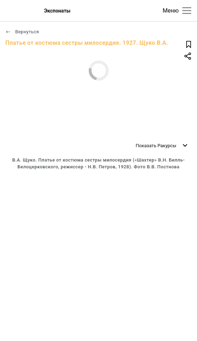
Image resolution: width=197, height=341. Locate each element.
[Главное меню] (187, 11)
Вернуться (22, 31)
